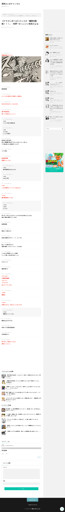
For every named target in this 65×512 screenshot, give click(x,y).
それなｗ (52, 98)
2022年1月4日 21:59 (5, 448)
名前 (4, 481)
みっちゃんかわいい (54, 45)
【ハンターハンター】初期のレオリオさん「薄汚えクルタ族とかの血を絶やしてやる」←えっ (56, 66)
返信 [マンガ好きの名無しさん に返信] (39, 457)
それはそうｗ (53, 91)
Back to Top (32, 500)
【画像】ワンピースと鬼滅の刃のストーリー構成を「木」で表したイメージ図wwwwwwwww (56, 78)
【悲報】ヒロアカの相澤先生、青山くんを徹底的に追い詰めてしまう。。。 (24, 431)
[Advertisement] (21, 38)
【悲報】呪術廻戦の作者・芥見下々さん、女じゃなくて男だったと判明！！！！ (56, 112)
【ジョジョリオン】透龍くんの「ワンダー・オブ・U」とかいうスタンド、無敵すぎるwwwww (56, 55)
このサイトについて (32, 504)
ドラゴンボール (11, 27)
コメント (5, 467)
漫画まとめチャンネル (11, 4)
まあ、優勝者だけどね (55, 52)
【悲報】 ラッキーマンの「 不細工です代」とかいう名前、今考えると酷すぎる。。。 (56, 48)
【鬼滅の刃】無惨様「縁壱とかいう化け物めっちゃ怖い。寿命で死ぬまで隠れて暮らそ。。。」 (56, 86)
